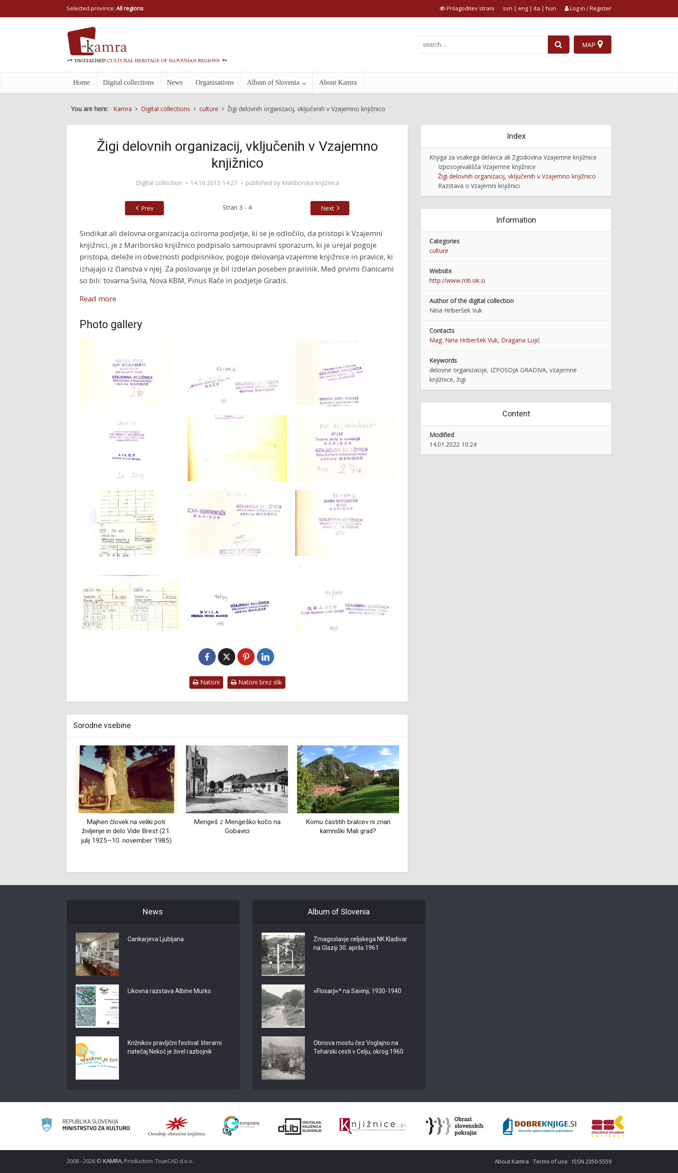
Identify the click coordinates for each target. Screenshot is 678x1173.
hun (551, 8)
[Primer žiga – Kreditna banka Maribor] (345, 373)
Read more (98, 299)
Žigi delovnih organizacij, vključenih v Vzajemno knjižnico (517, 176)
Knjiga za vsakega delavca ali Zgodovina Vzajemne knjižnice (513, 157)
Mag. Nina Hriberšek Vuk (463, 340)
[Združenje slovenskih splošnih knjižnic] (372, 1126)
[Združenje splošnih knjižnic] (608, 1126)
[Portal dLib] (300, 1126)
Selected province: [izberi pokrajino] (105, 8)
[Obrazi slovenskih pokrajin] (455, 1126)
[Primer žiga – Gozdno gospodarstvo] (345, 523)
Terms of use (550, 1161)
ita (537, 8)
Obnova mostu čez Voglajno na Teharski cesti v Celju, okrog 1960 (358, 1047)
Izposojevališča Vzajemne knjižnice (487, 167)
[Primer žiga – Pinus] (237, 373)
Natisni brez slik (256, 682)
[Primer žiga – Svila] (237, 598)
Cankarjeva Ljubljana (156, 939)
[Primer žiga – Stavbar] (129, 373)
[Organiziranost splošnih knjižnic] (177, 1126)
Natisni (206, 682)
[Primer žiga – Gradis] (345, 598)
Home (81, 82)
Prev (147, 208)
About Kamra (338, 82)
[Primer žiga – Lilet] (129, 448)
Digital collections (128, 82)
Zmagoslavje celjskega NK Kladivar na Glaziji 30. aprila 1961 (360, 943)
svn (507, 8)
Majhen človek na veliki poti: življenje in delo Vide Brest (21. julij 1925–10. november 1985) (126, 831)
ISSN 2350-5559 (591, 1161)
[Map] (592, 44)
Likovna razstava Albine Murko (169, 991)
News (174, 82)
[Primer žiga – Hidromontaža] (237, 523)
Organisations (214, 82)
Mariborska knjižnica (310, 183)
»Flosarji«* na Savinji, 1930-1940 (357, 991)
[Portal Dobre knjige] (539, 1126)
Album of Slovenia (273, 82)
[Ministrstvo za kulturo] (85, 1126)
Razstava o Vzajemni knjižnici (479, 186)
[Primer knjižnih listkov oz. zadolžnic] (129, 523)
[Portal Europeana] (241, 1126)
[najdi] (558, 44)
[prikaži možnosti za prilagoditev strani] (467, 8)
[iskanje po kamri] (483, 44)
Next (327, 208)
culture (438, 250)
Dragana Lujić (520, 340)
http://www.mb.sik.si (457, 280)
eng (523, 8)
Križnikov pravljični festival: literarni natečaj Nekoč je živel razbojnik (175, 1047)
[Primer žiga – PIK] (345, 448)
